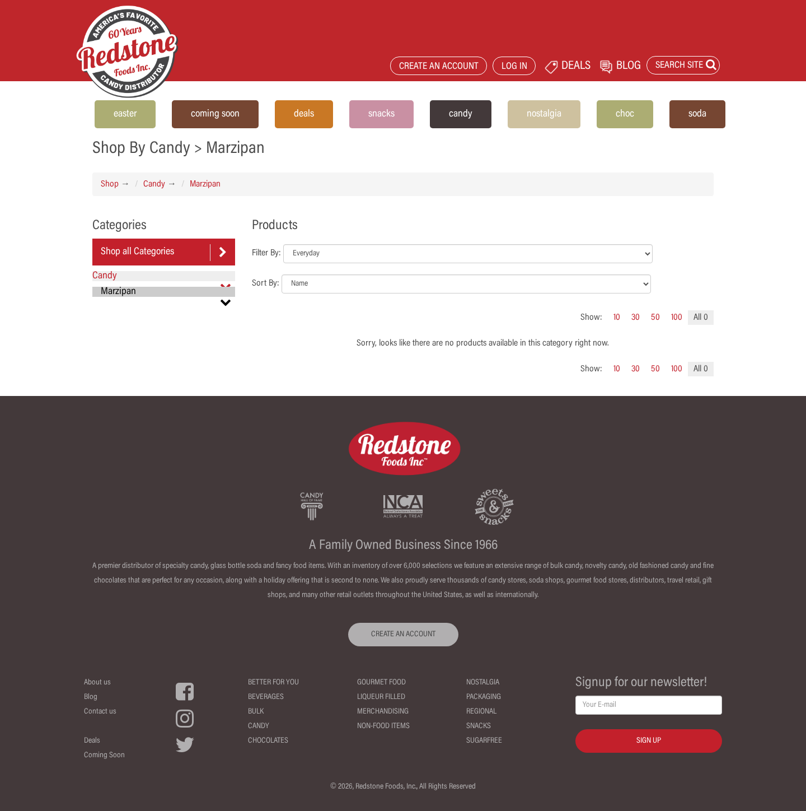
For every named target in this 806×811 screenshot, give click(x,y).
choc (625, 114)
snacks (381, 114)
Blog (90, 697)
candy (460, 114)
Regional (481, 712)
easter (125, 114)
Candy (154, 184)
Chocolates (268, 741)
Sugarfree (484, 741)
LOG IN (514, 67)
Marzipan (205, 184)
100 (676, 317)
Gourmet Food (381, 683)
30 (635, 317)
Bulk (256, 712)
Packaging (483, 697)
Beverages (266, 697)
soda (697, 114)
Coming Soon (104, 755)
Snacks (478, 726)
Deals (92, 741)
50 (655, 317)
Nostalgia (482, 683)
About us (97, 683)
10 (616, 317)
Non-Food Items (383, 726)
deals (304, 114)
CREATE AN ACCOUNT (439, 67)
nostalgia (544, 114)
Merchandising (383, 712)
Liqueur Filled (381, 697)
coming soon (215, 114)
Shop (110, 184)
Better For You (273, 683)
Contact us (100, 712)
